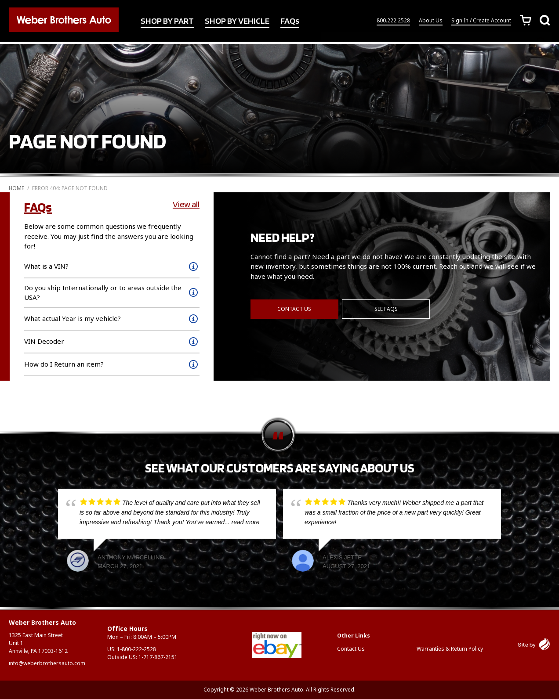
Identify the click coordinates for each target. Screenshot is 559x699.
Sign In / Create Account (481, 21)
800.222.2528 (393, 21)
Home (16, 188)
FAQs (289, 21)
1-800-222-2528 (136, 649)
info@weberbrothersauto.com (47, 663)
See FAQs (386, 308)
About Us (431, 21)
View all (186, 204)
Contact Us (294, 308)
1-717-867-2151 (158, 657)
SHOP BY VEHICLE (237, 21)
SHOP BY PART (167, 21)
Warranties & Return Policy (450, 648)
